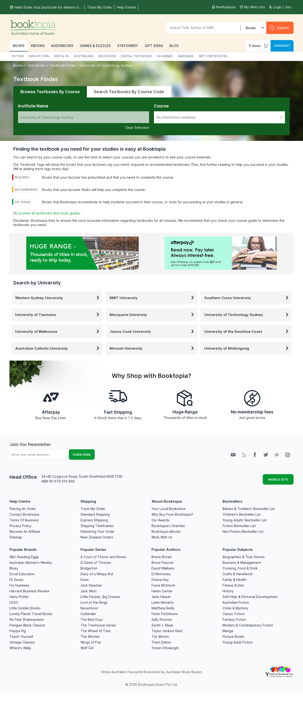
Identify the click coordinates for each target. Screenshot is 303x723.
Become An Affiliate (24, 531)
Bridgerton (88, 568)
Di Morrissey (161, 574)
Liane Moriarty (163, 602)
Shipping (88, 501)
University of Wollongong (247, 348)
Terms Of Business (24, 520)
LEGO (13, 602)
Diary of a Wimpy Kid (96, 574)
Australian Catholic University (58, 348)
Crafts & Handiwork (238, 574)
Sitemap (15, 537)
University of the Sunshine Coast (247, 331)
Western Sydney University (58, 298)
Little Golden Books (24, 608)
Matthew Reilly (163, 608)
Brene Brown (162, 557)
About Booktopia (167, 501)
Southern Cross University (247, 298)
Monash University (153, 348)
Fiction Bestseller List (239, 526)
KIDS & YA (61, 56)
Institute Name (33, 105)
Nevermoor (89, 608)
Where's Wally (20, 648)
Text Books (36, 65)
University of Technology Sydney (106, 65)
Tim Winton (160, 637)
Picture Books (234, 637)
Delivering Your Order (97, 531)
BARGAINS (185, 56)
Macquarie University (153, 314)
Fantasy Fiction (234, 619)
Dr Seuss (16, 580)
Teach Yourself (21, 637)
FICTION (18, 56)
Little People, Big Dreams (100, 597)
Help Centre (19, 501)
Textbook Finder (62, 65)
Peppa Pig (17, 631)
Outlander (88, 614)
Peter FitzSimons (165, 614)
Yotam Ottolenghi (165, 648)
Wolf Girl (87, 648)
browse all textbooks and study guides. (50, 213)
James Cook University (153, 331)
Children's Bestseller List (242, 514)
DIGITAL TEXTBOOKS (136, 56)
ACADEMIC (165, 56)
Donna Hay (160, 580)
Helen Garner (162, 591)
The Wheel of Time (95, 631)
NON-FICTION (39, 56)
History (228, 591)
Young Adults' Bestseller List (245, 520)
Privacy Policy (20, 526)
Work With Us (162, 537)
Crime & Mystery (235, 608)
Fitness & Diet (233, 585)
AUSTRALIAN (83, 56)
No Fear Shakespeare (26, 619)
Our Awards (160, 520)
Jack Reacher (91, 585)
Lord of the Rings (93, 602)
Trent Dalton (161, 642)
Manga (228, 631)
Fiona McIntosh (163, 585)
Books (18, 65)
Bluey (13, 568)
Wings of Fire (90, 642)
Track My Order (92, 509)
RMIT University (153, 298)
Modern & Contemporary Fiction (248, 625)
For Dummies (19, 585)
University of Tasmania (58, 314)
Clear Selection (137, 127)
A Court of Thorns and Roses (103, 557)
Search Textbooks (129, 91)
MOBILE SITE (278, 479)
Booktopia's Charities (168, 526)
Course (161, 105)
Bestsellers (232, 501)
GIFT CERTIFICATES (213, 56)
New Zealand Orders (96, 537)
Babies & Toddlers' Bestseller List (249, 509)
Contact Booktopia (24, 514)
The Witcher (90, 637)
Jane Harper (161, 597)
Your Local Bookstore (168, 509)
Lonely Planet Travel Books (31, 614)
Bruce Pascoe (163, 563)
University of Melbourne (58, 331)
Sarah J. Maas (162, 625)
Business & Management (242, 563)
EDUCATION (107, 56)
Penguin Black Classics (27, 625)
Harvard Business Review (29, 591)
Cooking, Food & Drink (240, 568)
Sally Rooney (162, 619)
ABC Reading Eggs (24, 557)
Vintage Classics (22, 642)
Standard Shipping (95, 514)
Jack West (88, 591)
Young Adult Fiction (238, 642)
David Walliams (163, 568)
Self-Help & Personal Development (250, 597)
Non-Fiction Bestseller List (243, 531)
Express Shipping (94, 520)
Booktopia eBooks (166, 531)
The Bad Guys (91, 619)
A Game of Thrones (95, 563)
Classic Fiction (234, 614)
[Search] (280, 28)
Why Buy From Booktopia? (172, 514)
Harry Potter (19, 597)
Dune (84, 580)
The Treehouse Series (98, 625)
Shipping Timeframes (97, 526)
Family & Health (234, 580)
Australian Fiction (236, 602)
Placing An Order (22, 509)
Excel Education (22, 574)
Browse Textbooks (50, 91)
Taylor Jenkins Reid (167, 631)
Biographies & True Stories (244, 557)
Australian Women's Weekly (30, 563)
